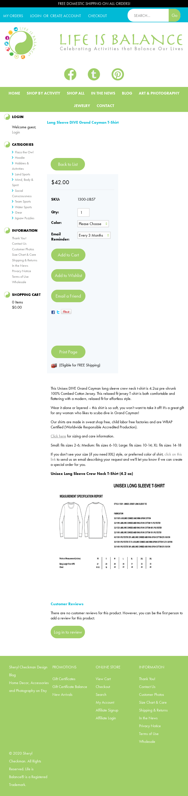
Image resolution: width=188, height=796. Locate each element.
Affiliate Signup (107, 710)
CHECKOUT (97, 15)
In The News (103, 93)
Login (35, 15)
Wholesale (19, 282)
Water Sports (23, 207)
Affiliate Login (106, 718)
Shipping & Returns (24, 260)
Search (101, 694)
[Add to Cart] (68, 255)
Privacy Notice (21, 271)
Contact (105, 105)
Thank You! (19, 238)
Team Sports (23, 201)
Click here (58, 436)
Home (14, 93)
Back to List (68, 164)
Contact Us (19, 243)
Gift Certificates (63, 678)
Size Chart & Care (24, 254)
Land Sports (22, 174)
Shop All (75, 93)
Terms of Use (20, 276)
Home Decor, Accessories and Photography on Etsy (29, 686)
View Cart (103, 678)
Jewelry (82, 105)
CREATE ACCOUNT (65, 15)
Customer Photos (23, 249)
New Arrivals (62, 694)
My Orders (13, 15)
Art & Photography (159, 93)
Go (174, 15)
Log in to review (68, 632)
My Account (105, 702)
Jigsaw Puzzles (24, 218)
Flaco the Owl (24, 152)
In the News (20, 265)
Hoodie (20, 157)
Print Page (68, 352)
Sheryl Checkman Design (28, 667)
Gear (18, 212)
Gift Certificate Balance (69, 686)
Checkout (103, 686)
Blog (127, 93)
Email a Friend (68, 296)
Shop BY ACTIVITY (43, 93)
